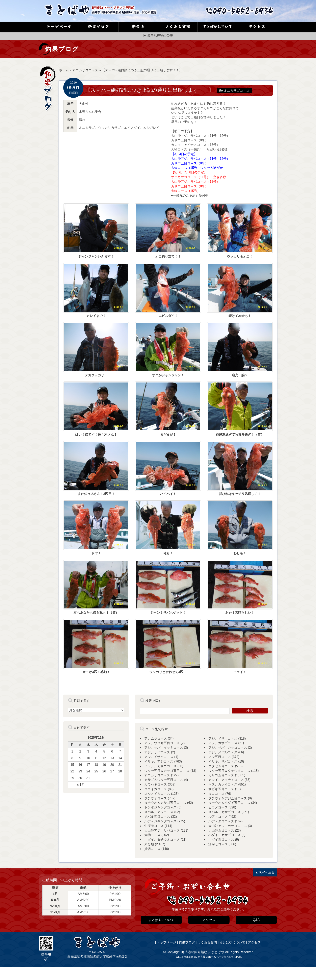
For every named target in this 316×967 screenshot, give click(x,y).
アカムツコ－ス (155, 738)
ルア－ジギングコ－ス (160, 821)
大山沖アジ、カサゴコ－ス (227, 826)
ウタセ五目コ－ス (221, 766)
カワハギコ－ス (155, 784)
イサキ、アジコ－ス (158, 761)
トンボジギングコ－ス (160, 807)
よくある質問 (208, 942)
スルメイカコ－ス (157, 793)
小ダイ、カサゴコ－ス (224, 835)
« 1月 (80, 784)
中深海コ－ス (154, 826)
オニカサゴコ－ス (85, 70)
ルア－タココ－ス (221, 821)
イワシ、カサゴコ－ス (160, 766)
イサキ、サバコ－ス (222, 761)
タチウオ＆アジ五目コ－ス (227, 798)
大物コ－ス (152, 835)
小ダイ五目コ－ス (221, 839)
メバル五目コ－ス (157, 816)
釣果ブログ (187, 942)
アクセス (255, 942)
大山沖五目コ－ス (221, 830)
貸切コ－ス (152, 849)
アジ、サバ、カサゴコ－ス (227, 747)
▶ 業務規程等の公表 (158, 35)
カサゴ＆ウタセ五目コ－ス (163, 779)
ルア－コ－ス (218, 816)
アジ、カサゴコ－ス (222, 743)
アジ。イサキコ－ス (158, 757)
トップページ (167, 942)
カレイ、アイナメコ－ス (226, 779)
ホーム (64, 70)
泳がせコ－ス (218, 844)
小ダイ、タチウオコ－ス (162, 839)
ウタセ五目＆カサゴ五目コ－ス (166, 770)
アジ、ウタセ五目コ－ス (162, 743)
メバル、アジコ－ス (158, 812)
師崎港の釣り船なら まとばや (202, 952)
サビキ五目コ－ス (221, 789)
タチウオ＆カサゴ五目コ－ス (165, 802)
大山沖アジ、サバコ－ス (162, 830)
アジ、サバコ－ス (157, 752)
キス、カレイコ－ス (222, 784)
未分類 (149, 844)
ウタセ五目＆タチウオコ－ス (229, 770)
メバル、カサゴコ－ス (224, 812)
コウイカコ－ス (155, 789)
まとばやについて (232, 942)
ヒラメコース (218, 807)
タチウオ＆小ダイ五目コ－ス (229, 802)
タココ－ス (216, 793)
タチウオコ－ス (155, 798)
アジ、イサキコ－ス (222, 738)
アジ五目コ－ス (219, 757)
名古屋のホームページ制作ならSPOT (219, 956)
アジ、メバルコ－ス (222, 752)
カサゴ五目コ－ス (221, 775)
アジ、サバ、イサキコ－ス (163, 747)
